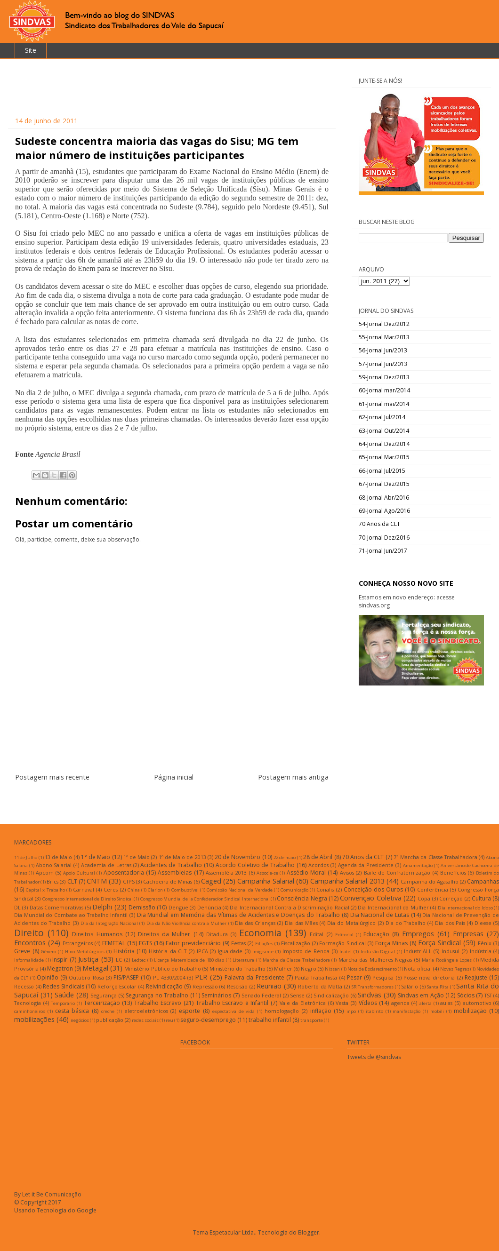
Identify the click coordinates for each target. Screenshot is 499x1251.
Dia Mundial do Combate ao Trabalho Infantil (71, 914)
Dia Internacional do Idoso (465, 908)
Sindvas (369, 994)
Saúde (64, 994)
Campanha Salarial (265, 880)
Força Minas (391, 943)
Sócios (466, 995)
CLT (72, 881)
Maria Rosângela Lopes (447, 960)
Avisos (347, 872)
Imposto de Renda (306, 951)
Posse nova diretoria (429, 977)
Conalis (325, 889)
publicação (109, 1019)
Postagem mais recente (52, 777)
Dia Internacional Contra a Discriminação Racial (289, 907)
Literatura (243, 960)
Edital (316, 934)
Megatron (60, 968)
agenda (400, 1002)
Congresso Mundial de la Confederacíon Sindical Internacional (205, 899)
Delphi (102, 906)
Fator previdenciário (193, 943)
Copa (424, 898)
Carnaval (83, 889)
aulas (446, 1002)
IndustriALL (418, 951)
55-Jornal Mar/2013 (384, 337)
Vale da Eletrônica (303, 1002)
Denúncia (209, 907)
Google (87, 1210)
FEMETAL (113, 943)
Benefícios (453, 872)
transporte (311, 1020)
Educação (376, 934)
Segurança (103, 995)
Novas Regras (454, 969)
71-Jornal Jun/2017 (383, 551)
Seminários (216, 995)
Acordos (318, 865)
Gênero (48, 951)
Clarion (155, 890)
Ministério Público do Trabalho (162, 968)
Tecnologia (27, 1002)
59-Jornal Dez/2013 (384, 377)
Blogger (308, 1232)
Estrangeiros (78, 943)
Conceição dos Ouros (373, 889)
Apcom (45, 872)
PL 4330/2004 (169, 977)
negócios (80, 1020)
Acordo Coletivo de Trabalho (255, 865)
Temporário (63, 1003)
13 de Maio (58, 857)
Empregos (418, 933)
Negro (308, 968)
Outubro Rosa (86, 977)
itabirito (374, 1011)
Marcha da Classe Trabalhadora (296, 960)
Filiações (264, 943)
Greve (22, 951)
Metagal (95, 968)
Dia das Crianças (255, 922)
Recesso (24, 986)
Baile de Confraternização (397, 872)
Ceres (111, 889)
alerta (425, 1003)
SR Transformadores (373, 987)
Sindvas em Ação (420, 995)
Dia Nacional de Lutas (379, 915)
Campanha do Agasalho (430, 881)
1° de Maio (95, 857)
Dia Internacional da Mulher (393, 907)
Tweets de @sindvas (374, 1057)
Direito (29, 932)
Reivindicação (164, 986)
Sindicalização (331, 995)
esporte (189, 1011)
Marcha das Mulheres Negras (375, 959)
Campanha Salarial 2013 (347, 880)
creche (107, 1011)
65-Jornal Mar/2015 (384, 457)
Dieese (483, 922)
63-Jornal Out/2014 (384, 431)
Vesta (342, 1002)
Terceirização (102, 1003)
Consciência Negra (302, 898)
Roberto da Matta (320, 986)
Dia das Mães (301, 922)
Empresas (468, 933)
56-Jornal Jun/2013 (383, 350)
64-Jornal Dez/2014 (384, 444)
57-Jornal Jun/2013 (383, 364)
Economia (260, 932)
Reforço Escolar (117, 986)
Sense (297, 995)
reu (169, 1020)
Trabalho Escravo (158, 1003)
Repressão (205, 986)
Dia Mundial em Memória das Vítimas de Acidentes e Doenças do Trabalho (238, 915)
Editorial (344, 935)
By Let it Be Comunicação (47, 1194)
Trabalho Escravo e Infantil (232, 1003)
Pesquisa (383, 977)
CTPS (129, 881)
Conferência (432, 889)
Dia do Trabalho (406, 922)
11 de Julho (25, 857)
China (134, 890)
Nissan (332, 969)
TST (488, 995)
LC (119, 959)
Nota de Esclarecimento (372, 969)
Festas (238, 943)
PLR (201, 976)
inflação (320, 1011)
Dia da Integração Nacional (109, 923)
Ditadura (217, 934)
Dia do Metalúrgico (351, 922)
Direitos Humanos (97, 934)
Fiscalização (295, 943)
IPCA (202, 951)
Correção (451, 898)
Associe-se (267, 873)
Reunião (269, 985)
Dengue (178, 907)
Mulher (283, 968)
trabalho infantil (270, 1020)
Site (30, 50)
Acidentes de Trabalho (171, 865)
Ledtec (138, 960)
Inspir (59, 960)
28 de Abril (317, 857)
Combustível (185, 890)
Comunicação (294, 890)
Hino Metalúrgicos (85, 951)
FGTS (145, 943)
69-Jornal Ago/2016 (384, 511)
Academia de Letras (106, 865)
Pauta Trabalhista (316, 977)
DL (17, 907)
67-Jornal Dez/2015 (384, 484)
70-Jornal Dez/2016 (384, 538)
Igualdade (230, 951)
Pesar (354, 977)
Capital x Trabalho (45, 890)
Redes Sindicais (63, 986)
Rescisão (237, 986)
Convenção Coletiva (370, 897)
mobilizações (34, 1019)
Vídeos (368, 1003)
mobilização (470, 1011)
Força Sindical (439, 942)
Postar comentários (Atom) (183, 800)
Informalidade (29, 960)
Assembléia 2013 (226, 872)
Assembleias (175, 872)
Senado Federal (261, 995)
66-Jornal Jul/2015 (382, 471)
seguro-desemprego (208, 1020)
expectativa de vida (233, 1011)
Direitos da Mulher (164, 934)
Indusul (450, 951)
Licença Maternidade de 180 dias (189, 960)
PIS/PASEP (126, 977)
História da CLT (167, 951)
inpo (351, 1011)
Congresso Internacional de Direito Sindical (87, 899)
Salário (409, 986)
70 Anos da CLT (379, 524)
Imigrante (263, 951)
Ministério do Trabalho (237, 968)
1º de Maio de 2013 (182, 857)
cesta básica (72, 1011)
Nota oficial (418, 968)
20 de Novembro (237, 857)
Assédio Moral (306, 872)
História (124, 951)
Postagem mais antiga (293, 777)
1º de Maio (136, 857)
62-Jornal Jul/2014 (382, 417)
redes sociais (145, 1020)
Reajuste (476, 977)
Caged (211, 880)
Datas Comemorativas (56, 907)
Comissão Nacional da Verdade (240, 890)
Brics (52, 881)
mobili (437, 1011)
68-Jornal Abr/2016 (384, 498)
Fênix (484, 943)
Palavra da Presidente (254, 977)
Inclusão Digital (378, 951)
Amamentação (418, 865)
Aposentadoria (124, 872)
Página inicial (173, 777)
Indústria (480, 951)
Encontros (30, 942)
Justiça (88, 959)
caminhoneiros (29, 1011)
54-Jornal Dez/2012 (384, 324)
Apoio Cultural (79, 873)
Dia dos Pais (450, 922)
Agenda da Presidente (366, 865)
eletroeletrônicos (146, 1010)
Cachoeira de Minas (167, 881)
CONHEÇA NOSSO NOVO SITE (406, 583)
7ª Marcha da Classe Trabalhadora (435, 857)
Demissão (142, 907)
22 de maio (285, 857)
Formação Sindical (342, 943)
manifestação (406, 1011)
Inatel (345, 951)
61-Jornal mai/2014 (384, 404)
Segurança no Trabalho (157, 995)
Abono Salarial (54, 865)
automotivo (477, 1002)
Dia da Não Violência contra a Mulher (186, 923)
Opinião (47, 977)
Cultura (481, 898)
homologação (282, 1010)
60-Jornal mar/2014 (384, 390)
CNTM (97, 880)
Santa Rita (438, 987)
